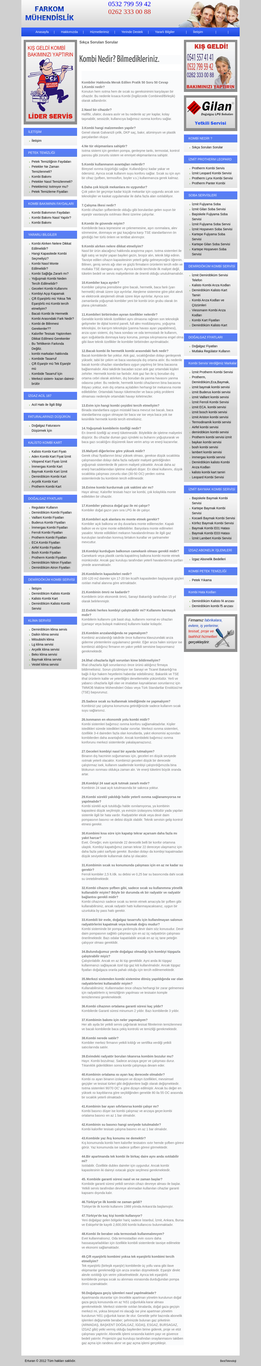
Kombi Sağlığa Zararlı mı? (50, 273)
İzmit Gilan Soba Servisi (209, 209)
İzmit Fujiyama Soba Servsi (211, 224)
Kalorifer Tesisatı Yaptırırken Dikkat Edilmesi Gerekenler (51, 336)
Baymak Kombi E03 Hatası (211, 533)
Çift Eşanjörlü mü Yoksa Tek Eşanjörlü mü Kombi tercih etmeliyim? (51, 303)
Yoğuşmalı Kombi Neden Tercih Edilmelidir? (49, 281)
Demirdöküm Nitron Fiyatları (51, 562)
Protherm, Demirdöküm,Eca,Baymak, (211, 379)
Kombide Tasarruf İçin (47, 373)
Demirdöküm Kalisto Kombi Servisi (51, 606)
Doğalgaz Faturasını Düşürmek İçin (46, 428)
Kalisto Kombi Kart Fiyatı (49, 451)
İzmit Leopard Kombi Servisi (211, 173)
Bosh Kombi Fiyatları (46, 552)
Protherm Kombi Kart (46, 486)
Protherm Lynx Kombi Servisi (212, 178)
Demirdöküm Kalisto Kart (209, 325)
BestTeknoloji (228, 1361)
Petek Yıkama (202, 580)
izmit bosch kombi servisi (209, 412)
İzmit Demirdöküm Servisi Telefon (210, 277)
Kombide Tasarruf (44, 358)
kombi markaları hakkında (50, 353)
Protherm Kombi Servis (208, 168)
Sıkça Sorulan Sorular (207, 147)
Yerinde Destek (131, 32)
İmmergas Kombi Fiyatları (50, 527)
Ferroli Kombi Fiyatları (47, 532)
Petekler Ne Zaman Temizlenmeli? (45, 169)
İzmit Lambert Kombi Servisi (211, 538)
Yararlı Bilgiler (164, 32)
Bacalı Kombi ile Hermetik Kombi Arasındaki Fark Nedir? (53, 316)
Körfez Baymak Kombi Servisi (213, 523)
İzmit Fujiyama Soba (206, 204)
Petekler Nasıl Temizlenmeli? (52, 181)
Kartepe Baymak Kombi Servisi (208, 510)
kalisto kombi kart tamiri (208, 472)
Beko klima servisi (44, 654)
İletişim (197, 32)
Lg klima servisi (42, 644)
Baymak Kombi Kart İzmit (49, 471)
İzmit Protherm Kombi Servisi (212, 372)
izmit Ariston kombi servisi (210, 417)
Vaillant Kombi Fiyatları (48, 517)
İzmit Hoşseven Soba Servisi (212, 229)
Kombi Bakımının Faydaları (51, 212)
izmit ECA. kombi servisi (209, 407)
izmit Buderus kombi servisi (211, 392)
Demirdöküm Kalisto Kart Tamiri (209, 292)
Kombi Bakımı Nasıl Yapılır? (51, 217)
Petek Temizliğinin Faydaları (51, 161)
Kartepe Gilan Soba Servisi (211, 244)
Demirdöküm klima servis (49, 629)
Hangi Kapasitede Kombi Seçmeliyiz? (49, 256)
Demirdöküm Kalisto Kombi (51, 593)
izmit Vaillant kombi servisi (210, 397)
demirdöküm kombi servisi (210, 432)
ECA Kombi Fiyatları (46, 542)
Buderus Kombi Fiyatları (48, 522)
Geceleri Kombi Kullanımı (50, 288)
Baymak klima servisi (46, 659)
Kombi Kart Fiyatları (206, 320)
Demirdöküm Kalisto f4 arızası (213, 601)
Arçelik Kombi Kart (45, 481)
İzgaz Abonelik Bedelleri (209, 559)
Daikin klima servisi (45, 634)
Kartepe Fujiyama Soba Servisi (208, 236)
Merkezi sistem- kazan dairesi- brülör (53, 381)
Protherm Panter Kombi (208, 183)
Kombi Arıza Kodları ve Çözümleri (208, 302)
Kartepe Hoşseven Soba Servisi (209, 251)
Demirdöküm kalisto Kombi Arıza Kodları (211, 464)
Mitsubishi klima (43, 639)
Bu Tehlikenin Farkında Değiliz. (48, 346)
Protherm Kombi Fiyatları (49, 537)
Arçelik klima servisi (45, 649)
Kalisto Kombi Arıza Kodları (211, 285)
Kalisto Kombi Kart (45, 598)
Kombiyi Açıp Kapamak (48, 293)
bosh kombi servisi (205, 447)
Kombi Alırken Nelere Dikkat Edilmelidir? (51, 246)
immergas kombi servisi (208, 457)
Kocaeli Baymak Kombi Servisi (213, 518)
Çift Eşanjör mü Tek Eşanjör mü (51, 366)
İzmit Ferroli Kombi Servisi (210, 402)
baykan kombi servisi (206, 442)
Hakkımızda (69, 32)
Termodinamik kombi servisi (211, 422)
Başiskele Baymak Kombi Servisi (210, 500)
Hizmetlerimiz (99, 32)
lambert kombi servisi (207, 452)
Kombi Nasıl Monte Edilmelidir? (45, 266)
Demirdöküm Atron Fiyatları (51, 567)
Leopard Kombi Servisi (208, 477)
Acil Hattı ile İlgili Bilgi (47, 404)
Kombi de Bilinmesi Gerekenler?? (45, 326)
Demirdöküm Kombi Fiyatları (52, 512)
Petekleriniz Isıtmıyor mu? (50, 186)
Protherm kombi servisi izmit (212, 437)
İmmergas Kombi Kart (47, 466)
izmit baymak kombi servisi (211, 387)
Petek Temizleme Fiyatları (50, 191)
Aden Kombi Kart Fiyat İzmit (51, 456)
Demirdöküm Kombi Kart (49, 476)
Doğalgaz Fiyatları (205, 346)
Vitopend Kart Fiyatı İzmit (49, 461)
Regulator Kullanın (45, 507)
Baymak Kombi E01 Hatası (211, 528)
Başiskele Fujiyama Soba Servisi (210, 216)
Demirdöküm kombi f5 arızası (212, 606)
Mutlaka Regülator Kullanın (211, 351)
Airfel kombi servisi (205, 427)
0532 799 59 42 (129, 4)
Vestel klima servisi (45, 664)
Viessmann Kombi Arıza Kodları (209, 312)
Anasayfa (42, 32)
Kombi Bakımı (41, 176)
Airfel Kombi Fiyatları (46, 547)
